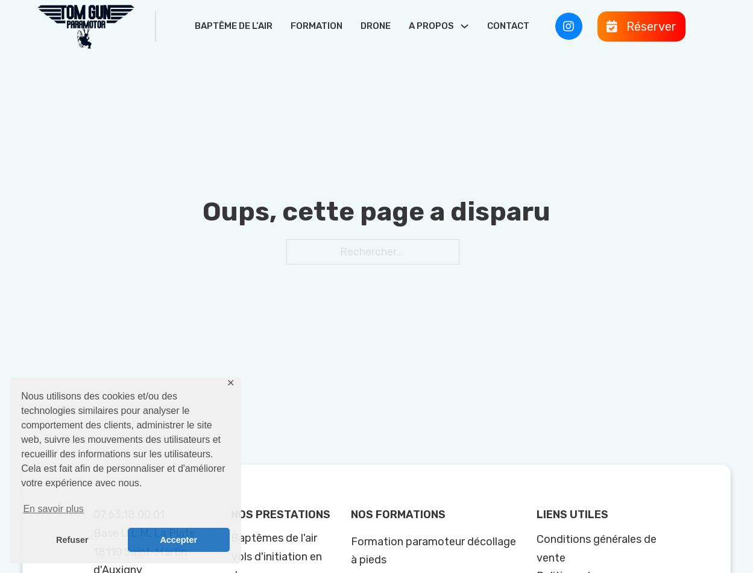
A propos (431, 25)
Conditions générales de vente (597, 549)
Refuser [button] (72, 540)
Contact (508, 25)
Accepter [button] (178, 540)
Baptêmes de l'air (274, 538)
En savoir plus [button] (53, 509)
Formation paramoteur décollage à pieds (433, 551)
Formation (316, 25)
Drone (376, 25)
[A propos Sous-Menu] (464, 26)
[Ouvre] (641, 26)
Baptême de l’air (234, 25)
